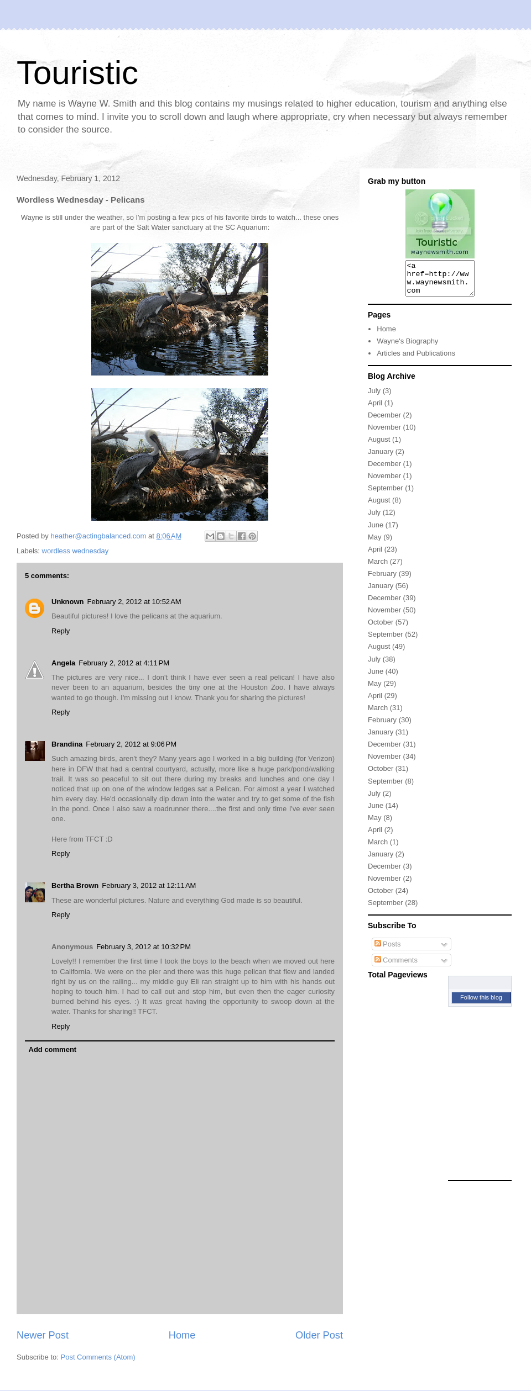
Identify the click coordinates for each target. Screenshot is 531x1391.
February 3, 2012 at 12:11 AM (149, 885)
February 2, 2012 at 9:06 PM (131, 744)
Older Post (319, 1335)
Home (182, 1335)
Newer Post (43, 1335)
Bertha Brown (74, 885)
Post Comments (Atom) (98, 1357)
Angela (63, 663)
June (375, 531)
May (375, 544)
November (384, 434)
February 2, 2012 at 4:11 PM (124, 663)
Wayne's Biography (407, 347)
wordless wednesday (75, 551)
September (385, 494)
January (380, 458)
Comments (396, 966)
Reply (60, 631)
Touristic (77, 72)
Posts (387, 950)
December (384, 421)
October (380, 629)
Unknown (67, 601)
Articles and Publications (416, 360)
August (379, 446)
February (382, 580)
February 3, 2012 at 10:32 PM (143, 947)
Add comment (53, 1049)
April (375, 409)
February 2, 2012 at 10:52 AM (134, 601)
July (374, 397)
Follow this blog (481, 1004)
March (378, 568)
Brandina (66, 744)
